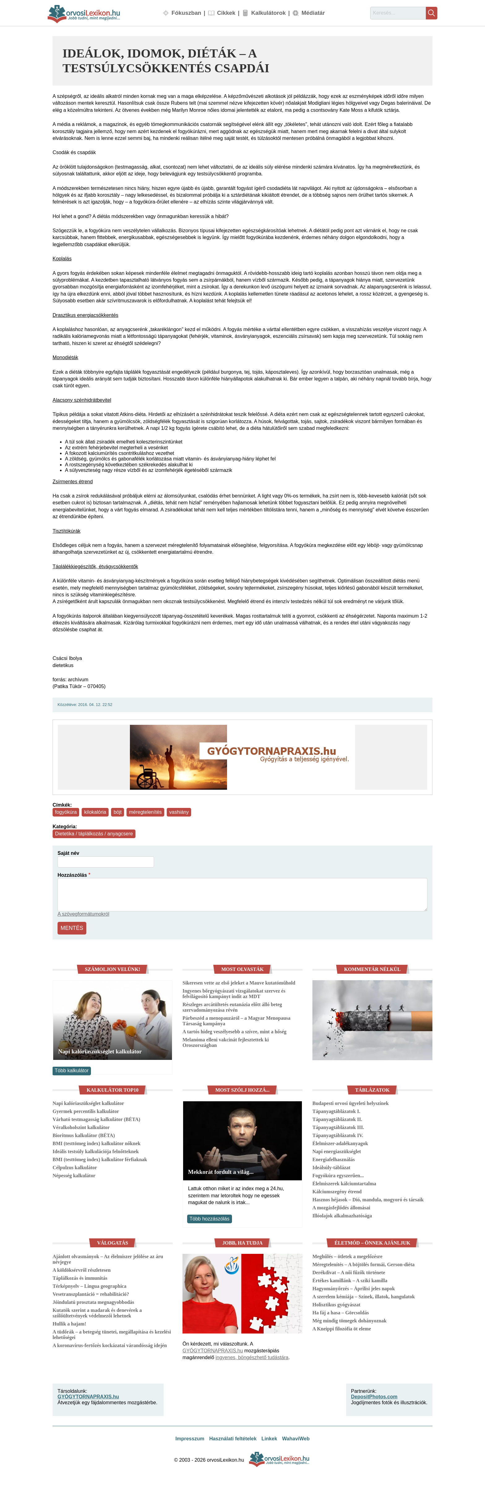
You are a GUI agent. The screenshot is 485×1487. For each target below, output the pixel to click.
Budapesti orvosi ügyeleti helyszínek (350, 1102)
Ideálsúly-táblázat (331, 1166)
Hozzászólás (72, 875)
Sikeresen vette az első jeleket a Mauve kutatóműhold (238, 981)
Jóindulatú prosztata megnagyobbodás (93, 1300)
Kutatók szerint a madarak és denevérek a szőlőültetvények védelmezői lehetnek (97, 1311)
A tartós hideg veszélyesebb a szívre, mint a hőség (234, 1030)
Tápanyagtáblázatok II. (337, 1118)
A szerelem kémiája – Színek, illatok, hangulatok (363, 1295)
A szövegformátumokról (83, 914)
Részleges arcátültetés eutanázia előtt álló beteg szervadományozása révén (232, 1005)
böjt (118, 812)
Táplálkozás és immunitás (80, 1276)
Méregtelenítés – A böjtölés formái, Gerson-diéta (363, 1263)
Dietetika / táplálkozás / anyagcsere (94, 833)
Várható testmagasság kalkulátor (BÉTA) (96, 1118)
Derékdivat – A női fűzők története (348, 1271)
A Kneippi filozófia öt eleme (341, 1327)
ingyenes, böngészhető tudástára (252, 1356)
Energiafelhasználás (333, 1158)
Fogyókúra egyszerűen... (338, 1174)
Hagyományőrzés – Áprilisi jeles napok (353, 1287)
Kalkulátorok (268, 13)
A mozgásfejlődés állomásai (341, 1206)
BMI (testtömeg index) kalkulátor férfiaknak (100, 1158)
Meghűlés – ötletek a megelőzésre (347, 1255)
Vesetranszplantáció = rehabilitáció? (91, 1292)
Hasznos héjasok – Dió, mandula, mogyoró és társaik (368, 1198)
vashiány (179, 812)
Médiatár (313, 13)
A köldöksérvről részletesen (82, 1268)
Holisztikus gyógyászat (336, 1303)
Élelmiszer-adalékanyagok (340, 1142)
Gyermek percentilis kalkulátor (86, 1110)
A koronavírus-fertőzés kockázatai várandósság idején (110, 1343)
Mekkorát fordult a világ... (221, 1170)
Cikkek (226, 13)
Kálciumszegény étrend (337, 1190)
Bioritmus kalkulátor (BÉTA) (84, 1134)
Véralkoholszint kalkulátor (81, 1126)
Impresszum (189, 1437)
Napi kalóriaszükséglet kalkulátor (100, 1050)
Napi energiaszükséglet (336, 1150)
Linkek (269, 1437)
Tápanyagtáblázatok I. (336, 1110)
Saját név (68, 853)
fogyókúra (66, 812)
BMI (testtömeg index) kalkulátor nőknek (96, 1142)
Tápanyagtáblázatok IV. (337, 1134)
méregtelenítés (145, 812)
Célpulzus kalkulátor (75, 1166)
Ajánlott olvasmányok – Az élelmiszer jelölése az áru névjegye (108, 1257)
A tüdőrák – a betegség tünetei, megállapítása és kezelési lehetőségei (112, 1333)
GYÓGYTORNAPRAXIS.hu (212, 1349)
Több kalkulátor (71, 1069)
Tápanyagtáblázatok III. (338, 1126)
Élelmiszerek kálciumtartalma (344, 1182)
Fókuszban (186, 13)
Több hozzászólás (210, 1217)
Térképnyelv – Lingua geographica (90, 1284)
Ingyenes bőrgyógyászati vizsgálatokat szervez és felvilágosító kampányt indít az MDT (233, 992)
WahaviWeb (296, 1437)
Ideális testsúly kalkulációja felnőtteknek (96, 1150)
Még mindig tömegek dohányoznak (349, 1319)
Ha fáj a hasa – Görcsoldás (340, 1311)
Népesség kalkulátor (74, 1174)
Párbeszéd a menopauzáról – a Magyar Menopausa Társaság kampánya (236, 1019)
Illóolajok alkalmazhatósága (342, 1214)
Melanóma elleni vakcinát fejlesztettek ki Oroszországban (225, 1040)
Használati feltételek (232, 1437)
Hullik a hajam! (69, 1322)
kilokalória (95, 812)
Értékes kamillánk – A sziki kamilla (349, 1279)
